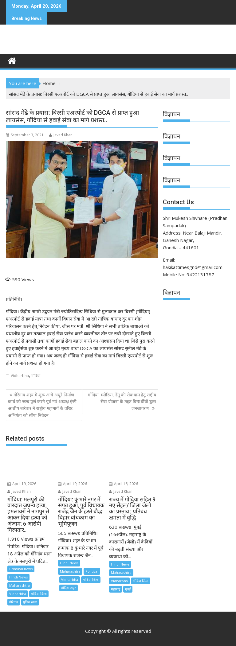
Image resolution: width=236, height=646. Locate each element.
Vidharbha (20, 375)
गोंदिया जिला (39, 593)
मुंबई (128, 589)
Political (91, 571)
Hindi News (18, 577)
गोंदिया (35, 375)
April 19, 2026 (21, 483)
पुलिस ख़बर (30, 602)
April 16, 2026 (123, 483)
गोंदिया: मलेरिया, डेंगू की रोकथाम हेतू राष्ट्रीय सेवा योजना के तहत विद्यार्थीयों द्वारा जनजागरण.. (122, 401)
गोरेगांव (13, 602)
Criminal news (21, 568)
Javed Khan (61, 135)
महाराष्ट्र (115, 589)
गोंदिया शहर (68, 588)
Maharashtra (19, 585)
